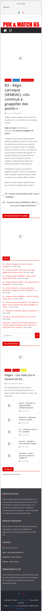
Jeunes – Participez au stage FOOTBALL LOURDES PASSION (27, 405)
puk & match (14, 562)
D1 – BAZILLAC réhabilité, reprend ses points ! (19, 311)
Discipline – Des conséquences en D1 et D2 (18, 317)
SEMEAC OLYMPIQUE (27, 80)
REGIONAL (16, 80)
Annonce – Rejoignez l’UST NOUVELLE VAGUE (28, 442)
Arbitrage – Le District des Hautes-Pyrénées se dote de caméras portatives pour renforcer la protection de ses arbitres (19, 325)
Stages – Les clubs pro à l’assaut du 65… (19, 377)
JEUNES (24, 370)
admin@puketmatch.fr (15, 552)
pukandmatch (16, 557)
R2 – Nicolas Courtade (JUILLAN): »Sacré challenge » (20, 195)
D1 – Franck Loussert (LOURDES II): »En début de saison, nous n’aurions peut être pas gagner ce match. (20, 304)
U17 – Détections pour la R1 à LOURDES (28, 430)
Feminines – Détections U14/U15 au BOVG (27, 418)
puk (20, 113)
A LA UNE (8, 80)
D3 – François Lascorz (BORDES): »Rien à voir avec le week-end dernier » (21, 204)
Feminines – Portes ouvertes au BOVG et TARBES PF (26, 455)
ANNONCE (16, 370)
